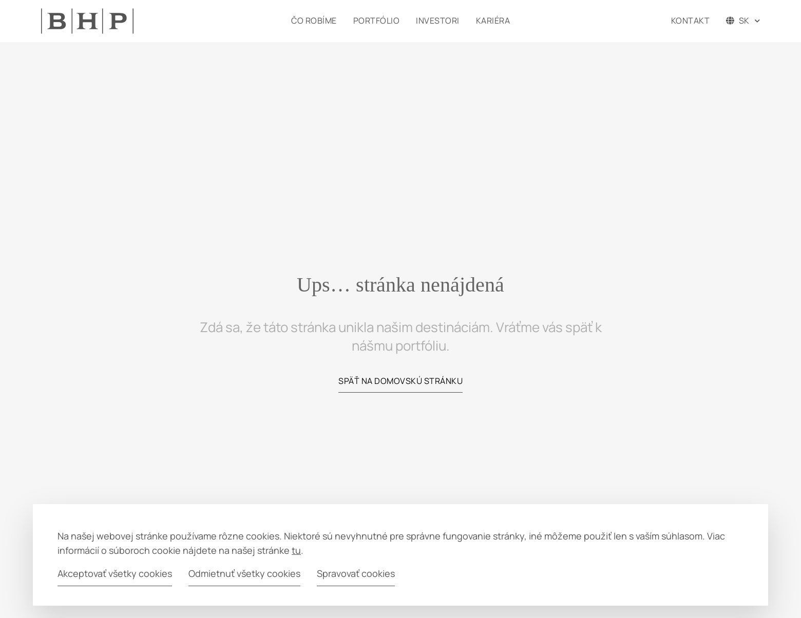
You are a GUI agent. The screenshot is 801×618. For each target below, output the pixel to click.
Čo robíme (314, 20)
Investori (438, 20)
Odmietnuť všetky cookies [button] (244, 573)
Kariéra (493, 20)
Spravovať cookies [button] (356, 573)
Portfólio (376, 20)
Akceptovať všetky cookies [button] (115, 573)
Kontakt (690, 20)
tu (296, 550)
